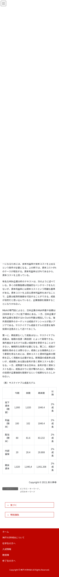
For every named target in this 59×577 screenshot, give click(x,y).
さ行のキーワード (27, 491)
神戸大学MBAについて (13, 537)
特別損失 (14, 514)
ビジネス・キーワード (29, 488)
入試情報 (6, 549)
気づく (13, 505)
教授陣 (5, 554)
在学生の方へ (9, 543)
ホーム (5, 531)
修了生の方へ (9, 560)
